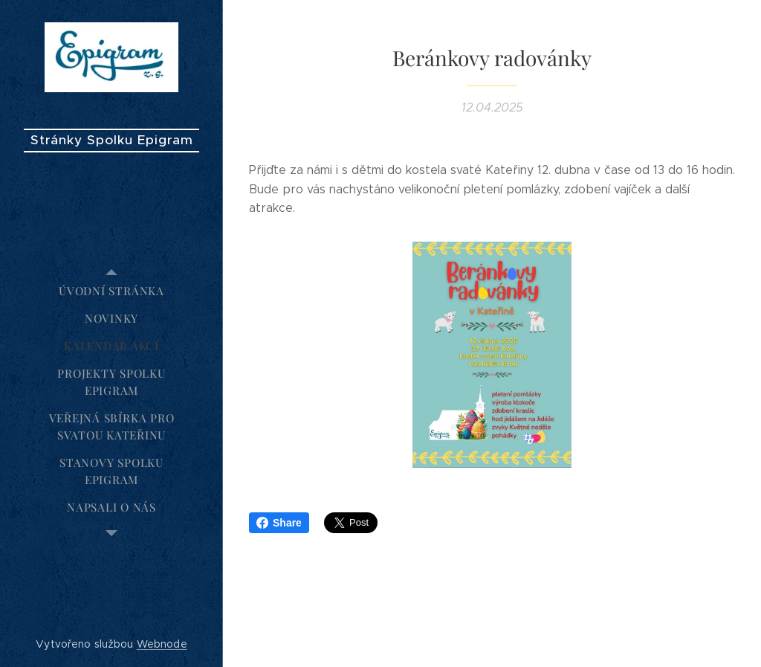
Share (279, 523)
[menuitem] (111, 291)
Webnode (162, 644)
